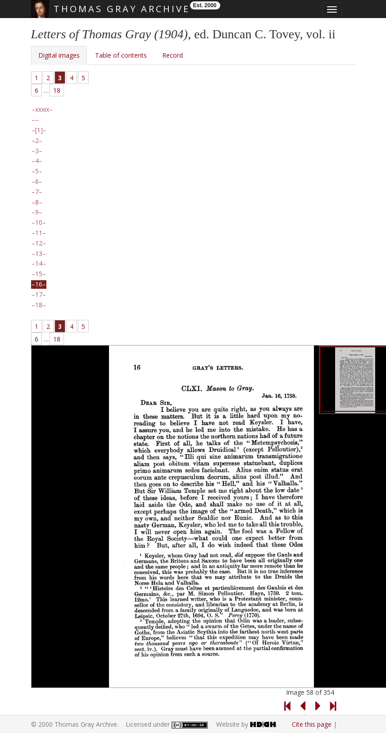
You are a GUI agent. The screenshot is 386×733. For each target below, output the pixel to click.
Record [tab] (172, 55)
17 (38, 295)
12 (38, 243)
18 (56, 90)
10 (38, 223)
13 (38, 254)
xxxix (42, 109)
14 (38, 264)
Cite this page (312, 724)
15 (38, 274)
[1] (39, 130)
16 (38, 284)
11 (38, 233)
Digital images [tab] (59, 55)
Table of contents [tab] (121, 55)
